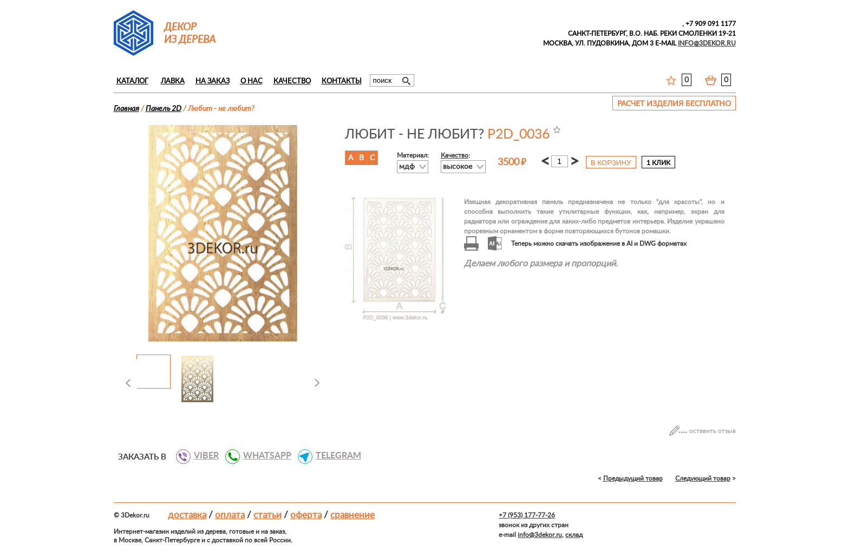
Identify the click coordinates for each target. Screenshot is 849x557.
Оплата (230, 515)
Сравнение (352, 515)
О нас (251, 81)
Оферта (306, 515)
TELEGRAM (334, 455)
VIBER (202, 455)
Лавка (173, 81)
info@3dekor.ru (540, 535)
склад (574, 535)
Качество (292, 81)
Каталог (132, 81)
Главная (126, 109)
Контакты (342, 81)
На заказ (212, 81)
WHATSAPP (263, 455)
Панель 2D (163, 109)
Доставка (187, 515)
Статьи (267, 515)
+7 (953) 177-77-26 (527, 515)
